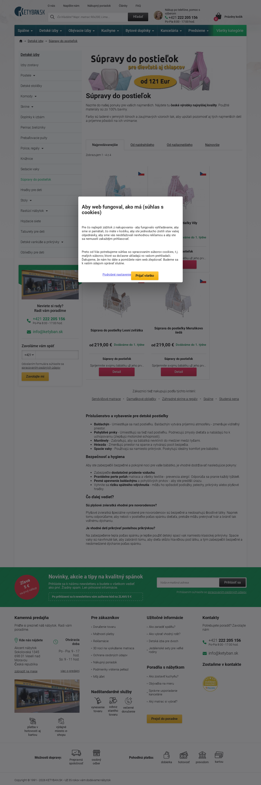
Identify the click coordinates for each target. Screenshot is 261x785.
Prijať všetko (145, 276)
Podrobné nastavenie (117, 274)
